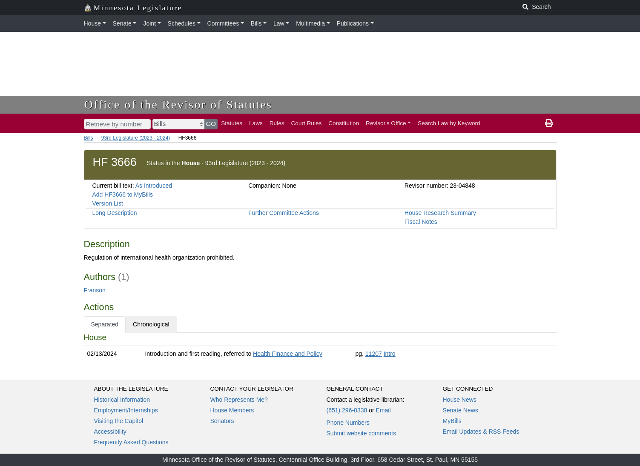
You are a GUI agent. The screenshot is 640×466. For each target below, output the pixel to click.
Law (278, 23)
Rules (277, 123)
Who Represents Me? (239, 399)
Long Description (114, 212)
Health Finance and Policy (287, 353)
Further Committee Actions (283, 212)
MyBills (452, 420)
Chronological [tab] (151, 324)
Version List (107, 203)
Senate (122, 23)
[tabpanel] (320, 347)
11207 (373, 353)
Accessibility (110, 431)
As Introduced (153, 185)
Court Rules (306, 123)
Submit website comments (361, 433)
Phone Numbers (348, 422)
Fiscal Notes (421, 221)
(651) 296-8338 (347, 410)
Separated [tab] (105, 324)
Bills (256, 23)
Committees (223, 23)
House (92, 23)
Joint (149, 23)
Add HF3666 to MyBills (122, 194)
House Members (232, 410)
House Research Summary (440, 212)
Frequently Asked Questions (131, 442)
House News (459, 399)
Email (383, 410)
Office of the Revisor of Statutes (178, 104)
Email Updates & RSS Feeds (481, 431)
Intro (390, 353)
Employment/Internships (126, 410)
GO (211, 123)
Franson (95, 290)
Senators (222, 420)
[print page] (549, 123)
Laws (256, 123)
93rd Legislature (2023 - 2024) (135, 138)
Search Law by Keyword (449, 123)
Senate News (460, 410)
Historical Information (122, 399)
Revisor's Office (386, 123)
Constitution (343, 123)
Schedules (181, 23)
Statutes (231, 123)
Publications (353, 23)
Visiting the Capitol (118, 420)
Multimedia (310, 23)
